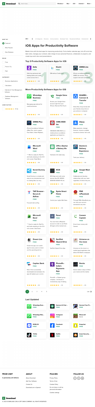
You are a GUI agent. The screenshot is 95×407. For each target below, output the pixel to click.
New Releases (7, 52)
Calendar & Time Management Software (12, 91)
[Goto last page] (89, 291)
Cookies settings (54, 392)
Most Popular (7, 48)
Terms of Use (53, 381)
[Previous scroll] (32, 39)
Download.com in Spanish (33, 387)
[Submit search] (19, 3)
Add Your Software (31, 381)
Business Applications (10, 81)
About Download (31, 378)
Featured (6, 43)
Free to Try (7, 67)
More (89, 3)
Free (5, 62)
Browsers (46, 39)
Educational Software (75, 39)
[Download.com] (9, 3)
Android (81, 3)
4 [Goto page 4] (41, 291)
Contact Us (29, 384)
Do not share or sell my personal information (56, 388)
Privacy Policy (54, 378)
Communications (54, 39)
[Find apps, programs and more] (37, 3)
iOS (74, 3)
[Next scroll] (90, 39)
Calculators (7, 85)
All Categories (38, 39)
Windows (60, 3)
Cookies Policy (54, 384)
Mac (68, 3)
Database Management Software (10, 97)
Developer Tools (64, 39)
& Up (10, 109)
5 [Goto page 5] (46, 291)
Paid (5, 71)
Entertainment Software (87, 39)
